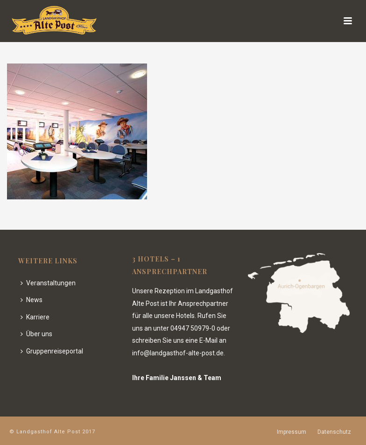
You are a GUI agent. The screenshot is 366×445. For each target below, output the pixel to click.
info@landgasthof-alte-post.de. (178, 353)
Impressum (291, 432)
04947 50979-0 (192, 328)
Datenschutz (334, 432)
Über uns (36, 334)
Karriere (35, 317)
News (31, 300)
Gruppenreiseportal (52, 351)
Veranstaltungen (48, 283)
